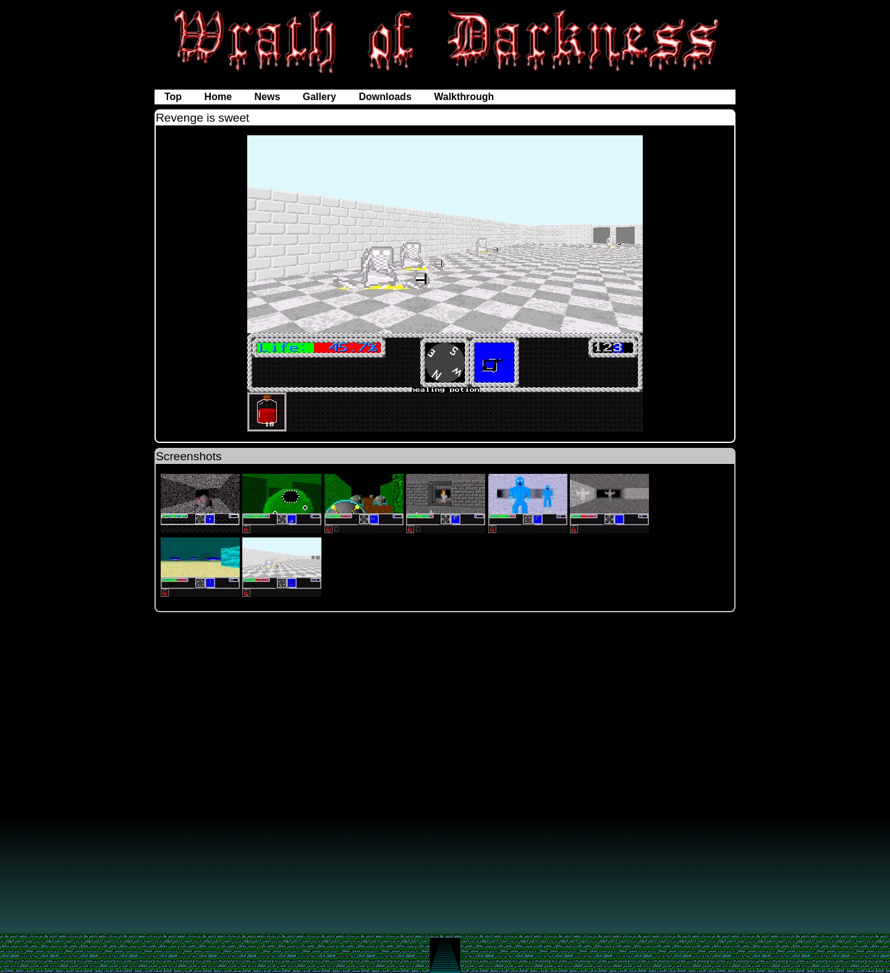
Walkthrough (464, 96)
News (268, 96)
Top (174, 96)
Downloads (386, 96)
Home (220, 96)
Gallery (321, 96)
